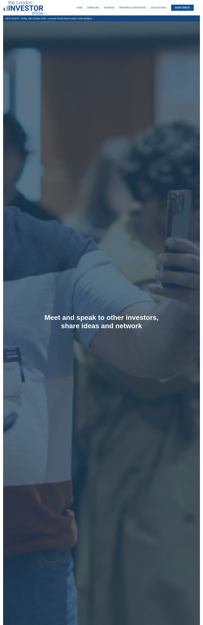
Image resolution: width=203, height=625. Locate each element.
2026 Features (158, 7)
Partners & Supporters (132, 7)
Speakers (109, 7)
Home (79, 7)
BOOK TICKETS (182, 7)
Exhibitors (93, 7)
